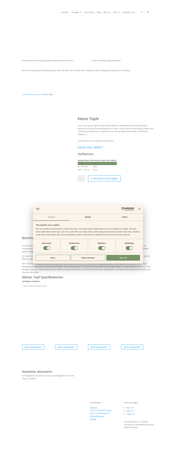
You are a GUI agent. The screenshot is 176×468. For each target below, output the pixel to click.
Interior (39, 94)
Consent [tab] (51, 217)
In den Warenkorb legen (104, 178)
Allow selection (88, 258)
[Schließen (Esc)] (8, 464)
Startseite (65, 12)
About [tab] (124, 217)
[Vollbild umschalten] (3, 464)
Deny (53, 258)
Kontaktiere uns (128, 12)
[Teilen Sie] (6, 464)
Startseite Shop (28, 94)
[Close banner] (139, 209)
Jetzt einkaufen (33, 313)
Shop (115, 12)
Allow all (123, 258)
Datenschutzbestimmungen (101, 377)
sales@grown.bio (28, 445)
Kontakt (93, 385)
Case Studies (89, 12)
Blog (98, 12)
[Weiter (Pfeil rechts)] (3, 467)
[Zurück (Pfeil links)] (1, 467)
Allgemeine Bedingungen (100, 380)
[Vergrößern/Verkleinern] (1, 464)
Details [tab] (88, 217)
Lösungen (75, 12)
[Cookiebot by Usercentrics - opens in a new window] (123, 209)
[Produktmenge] (81, 178)
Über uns (106, 12)
